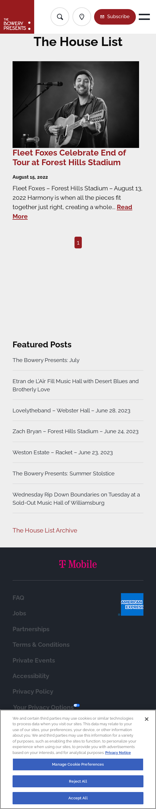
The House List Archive (45, 530)
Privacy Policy (33, 691)
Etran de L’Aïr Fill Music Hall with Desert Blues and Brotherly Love (76, 385)
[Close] (146, 719)
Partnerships (31, 629)
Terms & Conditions (41, 644)
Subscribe (118, 16)
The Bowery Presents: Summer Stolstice (64, 473)
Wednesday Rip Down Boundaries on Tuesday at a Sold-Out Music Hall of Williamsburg (76, 498)
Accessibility (31, 676)
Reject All (78, 781)
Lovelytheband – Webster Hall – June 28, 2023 (71, 410)
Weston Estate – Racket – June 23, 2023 (63, 452)
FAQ (18, 597)
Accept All (77, 798)
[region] (78, 759)
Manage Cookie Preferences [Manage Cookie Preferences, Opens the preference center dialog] (78, 764)
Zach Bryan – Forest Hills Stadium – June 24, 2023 (75, 431)
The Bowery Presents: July (46, 360)
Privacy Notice (118, 752)
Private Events (34, 660)
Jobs (19, 613)
